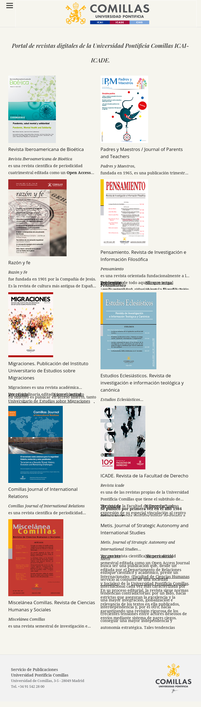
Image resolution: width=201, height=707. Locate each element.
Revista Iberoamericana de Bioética (46, 149)
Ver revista (110, 282)
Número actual (159, 282)
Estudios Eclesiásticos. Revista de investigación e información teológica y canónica (142, 382)
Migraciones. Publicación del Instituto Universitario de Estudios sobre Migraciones (48, 370)
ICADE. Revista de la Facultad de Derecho (144, 475)
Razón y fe (19, 262)
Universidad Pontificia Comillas (159, 583)
